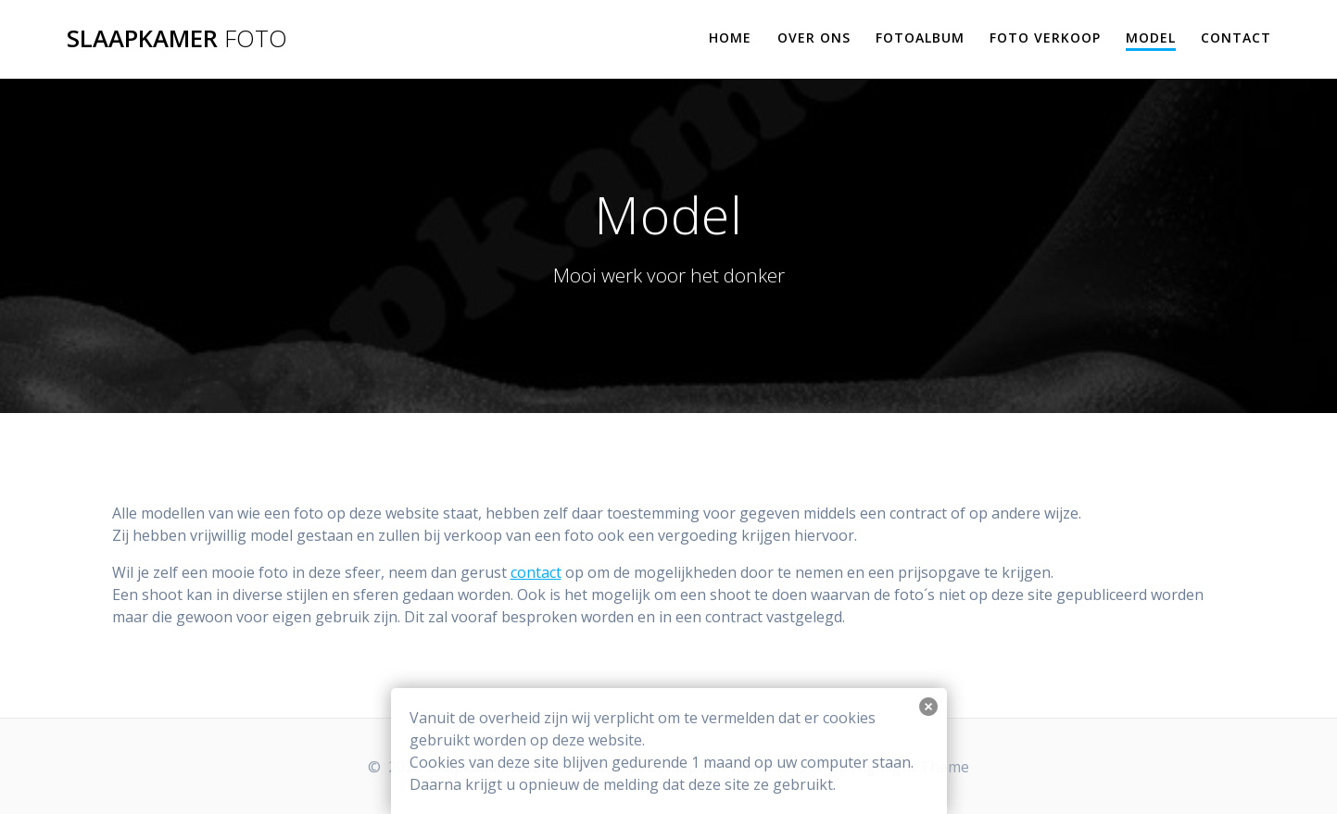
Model (1151, 37)
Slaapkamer (177, 39)
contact (536, 572)
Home (730, 37)
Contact (1236, 37)
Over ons (814, 37)
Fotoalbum (920, 37)
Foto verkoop (1045, 37)
